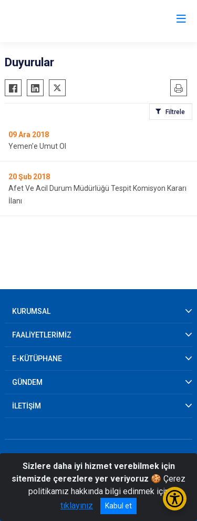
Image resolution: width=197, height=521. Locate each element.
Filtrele (175, 112)
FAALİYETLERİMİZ (41, 335)
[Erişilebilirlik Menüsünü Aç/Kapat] (174, 498)
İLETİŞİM (26, 406)
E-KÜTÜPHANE (37, 358)
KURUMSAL (31, 311)
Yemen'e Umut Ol (37, 146)
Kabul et (118, 506)
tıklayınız (76, 505)
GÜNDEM (27, 382)
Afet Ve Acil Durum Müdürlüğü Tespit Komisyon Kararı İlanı (97, 194)
